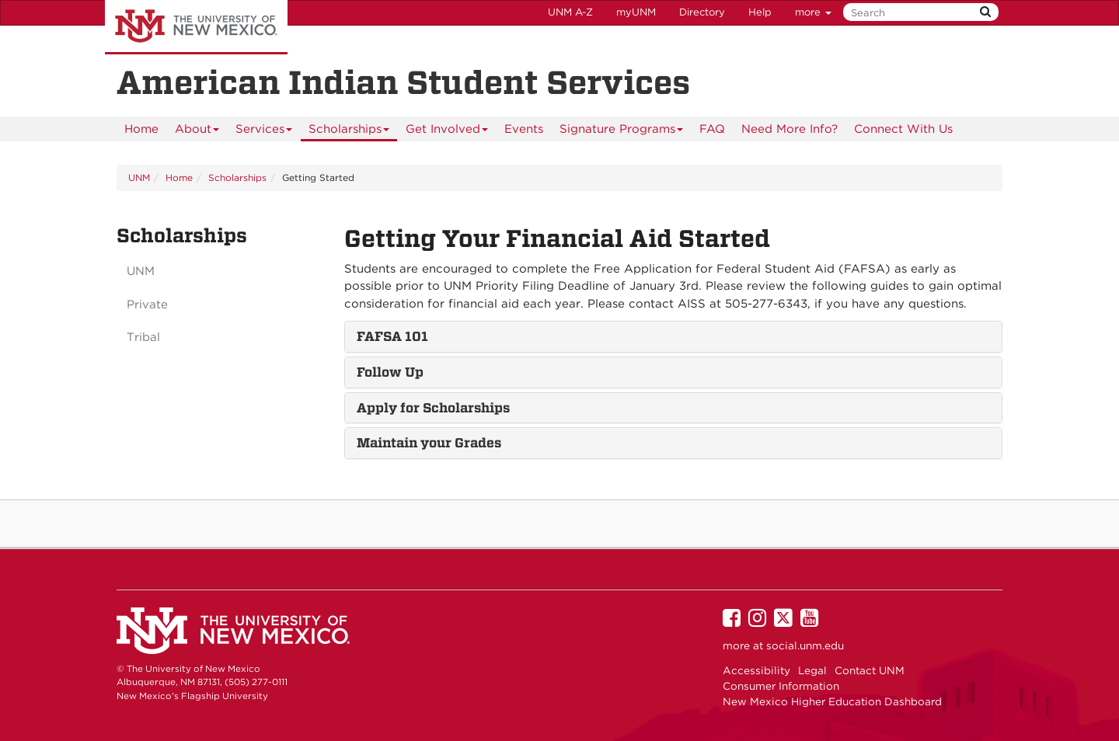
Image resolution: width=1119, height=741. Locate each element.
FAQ (712, 129)
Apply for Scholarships (433, 408)
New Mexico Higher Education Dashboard (832, 701)
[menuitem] (141, 129)
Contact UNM (870, 670)
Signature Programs (622, 131)
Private (147, 304)
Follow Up (390, 372)
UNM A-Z (570, 12)
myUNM (636, 12)
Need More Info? (789, 129)
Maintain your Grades (429, 443)
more (813, 12)
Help (760, 12)
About (197, 131)
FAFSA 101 (392, 336)
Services (264, 131)
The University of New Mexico (196, 27)
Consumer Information (781, 686)
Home (141, 129)
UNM (139, 177)
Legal (812, 670)
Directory (702, 12)
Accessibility (756, 670)
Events (523, 129)
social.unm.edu (805, 645)
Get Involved (447, 131)
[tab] (673, 337)
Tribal (143, 337)
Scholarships (349, 131)
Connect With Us (903, 129)
